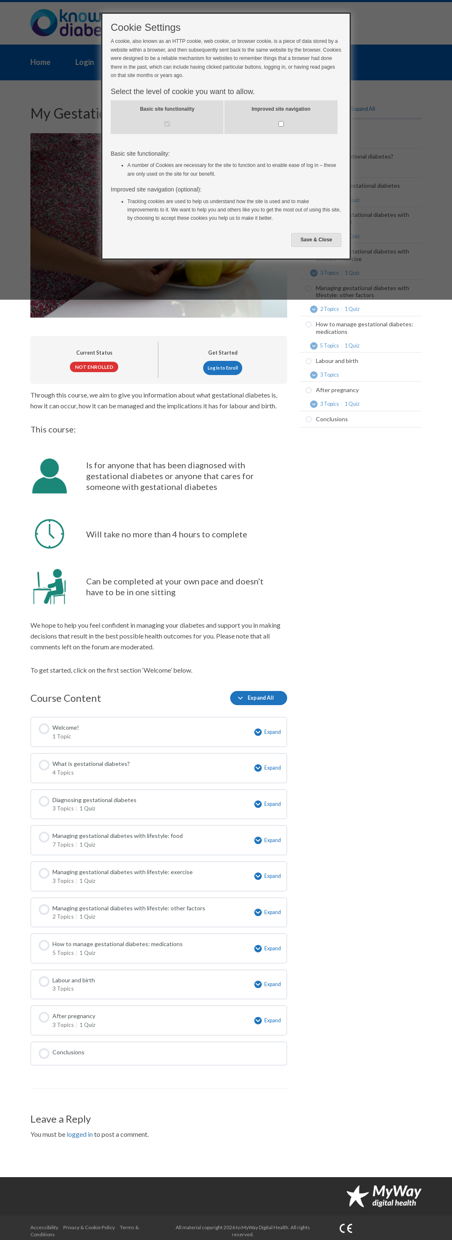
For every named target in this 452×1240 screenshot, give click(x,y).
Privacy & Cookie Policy (89, 1221)
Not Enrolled (94, 367)
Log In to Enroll (223, 367)
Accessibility (44, 1221)
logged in (80, 1128)
